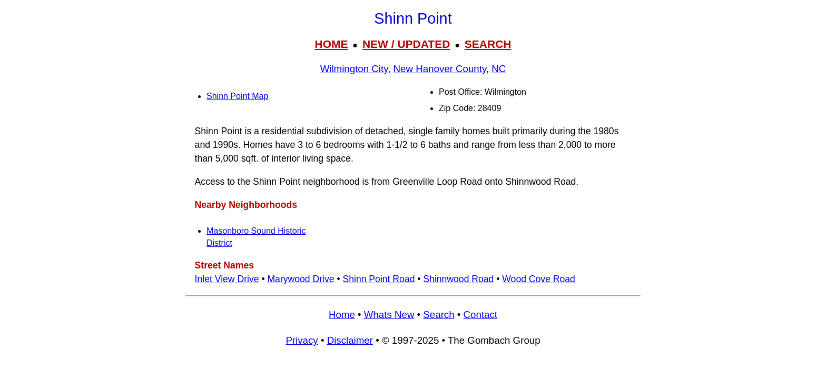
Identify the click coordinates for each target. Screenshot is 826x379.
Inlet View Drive (227, 279)
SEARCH (488, 44)
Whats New (389, 314)
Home (342, 314)
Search (438, 314)
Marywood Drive (300, 279)
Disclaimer (350, 340)
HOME (331, 44)
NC (498, 68)
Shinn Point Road (378, 279)
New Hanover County (440, 68)
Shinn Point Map (237, 96)
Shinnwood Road (458, 279)
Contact (480, 314)
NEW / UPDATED (406, 44)
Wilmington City (354, 68)
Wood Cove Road (538, 279)
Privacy (302, 340)
